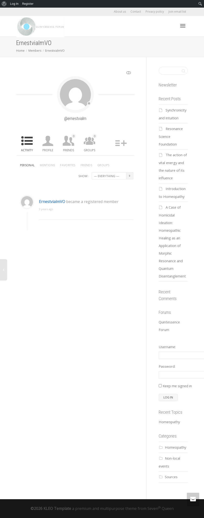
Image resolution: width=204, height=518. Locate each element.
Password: (167, 366)
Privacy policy (155, 12)
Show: (83, 176)
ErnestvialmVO (52, 204)
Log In (14, 3)
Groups (90, 143)
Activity (27, 150)
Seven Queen (160, 508)
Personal (27, 165)
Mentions (47, 165)
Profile (47, 150)
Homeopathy (169, 421)
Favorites (67, 165)
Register (28, 3)
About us (120, 12)
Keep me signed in (177, 385)
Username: (167, 346)
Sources (171, 476)
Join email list (177, 12)
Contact (136, 12)
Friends (69, 143)
